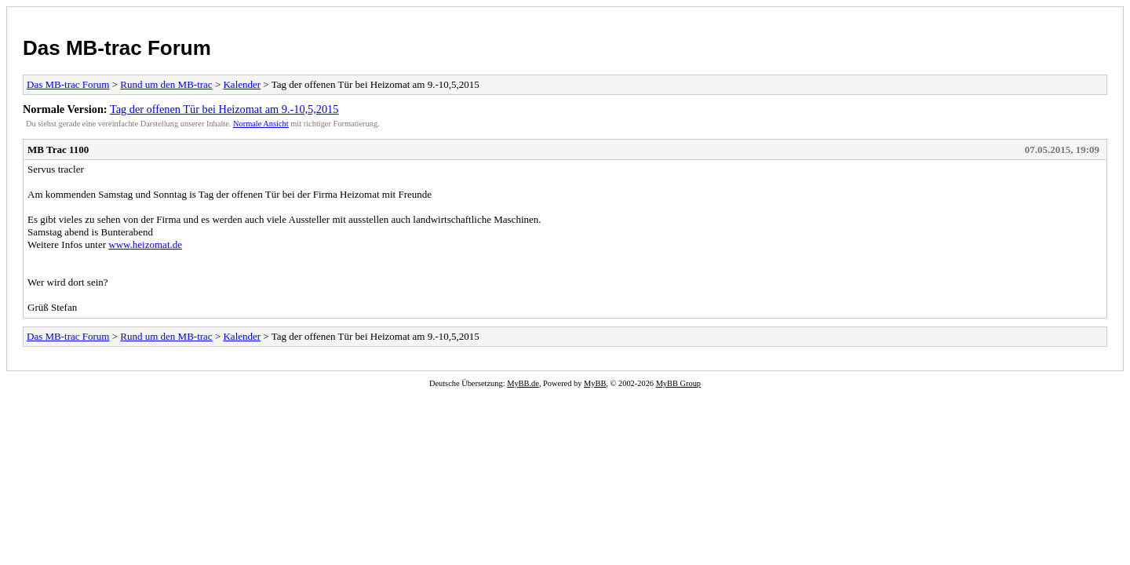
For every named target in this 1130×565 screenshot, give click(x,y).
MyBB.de (523, 383)
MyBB (595, 383)
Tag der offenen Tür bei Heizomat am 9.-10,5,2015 (224, 109)
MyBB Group (678, 383)
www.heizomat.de (145, 244)
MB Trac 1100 (58, 149)
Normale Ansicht (261, 123)
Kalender (242, 84)
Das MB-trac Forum (117, 48)
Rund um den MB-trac (166, 84)
